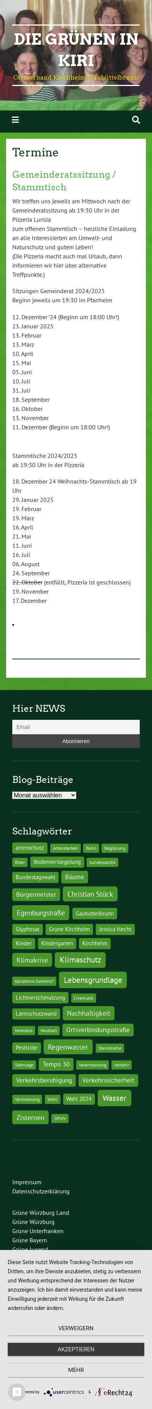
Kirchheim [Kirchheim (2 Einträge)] (94, 943)
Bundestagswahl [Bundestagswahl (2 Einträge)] (35, 877)
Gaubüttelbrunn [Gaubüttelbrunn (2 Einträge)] (95, 913)
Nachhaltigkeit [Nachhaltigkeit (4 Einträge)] (88, 1013)
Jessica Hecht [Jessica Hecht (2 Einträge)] (115, 929)
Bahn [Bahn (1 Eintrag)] (91, 848)
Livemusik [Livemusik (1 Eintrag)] (83, 998)
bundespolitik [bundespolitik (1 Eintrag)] (103, 862)
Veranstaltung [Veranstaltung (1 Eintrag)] (92, 1065)
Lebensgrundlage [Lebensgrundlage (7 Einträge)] (93, 979)
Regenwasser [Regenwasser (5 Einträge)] (68, 1047)
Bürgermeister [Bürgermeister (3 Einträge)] (36, 894)
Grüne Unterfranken (38, 1231)
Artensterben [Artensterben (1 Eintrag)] (65, 848)
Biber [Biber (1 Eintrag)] (20, 862)
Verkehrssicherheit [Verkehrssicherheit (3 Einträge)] (108, 1080)
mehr (76, 1370)
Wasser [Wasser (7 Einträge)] (114, 1097)
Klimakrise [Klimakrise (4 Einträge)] (32, 959)
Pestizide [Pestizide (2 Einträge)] (27, 1047)
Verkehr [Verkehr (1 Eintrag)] (121, 1065)
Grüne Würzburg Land (40, 1212)
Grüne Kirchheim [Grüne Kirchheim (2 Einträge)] (69, 929)
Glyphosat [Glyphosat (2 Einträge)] (27, 929)
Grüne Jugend (30, 1249)
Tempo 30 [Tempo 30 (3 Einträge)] (56, 1064)
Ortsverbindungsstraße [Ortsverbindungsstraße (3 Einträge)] (98, 1030)
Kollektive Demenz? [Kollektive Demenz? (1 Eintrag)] (34, 981)
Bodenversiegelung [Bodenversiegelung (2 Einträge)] (57, 861)
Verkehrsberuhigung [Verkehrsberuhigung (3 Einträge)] (44, 1080)
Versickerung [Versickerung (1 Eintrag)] (27, 1099)
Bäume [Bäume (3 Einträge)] (74, 877)
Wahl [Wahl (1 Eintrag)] (52, 1099)
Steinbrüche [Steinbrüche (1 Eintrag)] (109, 1048)
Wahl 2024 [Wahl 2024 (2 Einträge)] (79, 1098)
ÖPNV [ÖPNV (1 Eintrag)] (60, 1118)
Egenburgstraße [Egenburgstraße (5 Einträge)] (41, 912)
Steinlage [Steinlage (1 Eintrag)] (24, 1065)
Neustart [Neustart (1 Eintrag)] (49, 1030)
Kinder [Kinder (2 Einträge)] (24, 943)
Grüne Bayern (29, 1240)
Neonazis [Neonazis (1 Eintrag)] (24, 1030)
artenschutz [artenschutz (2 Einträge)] (30, 847)
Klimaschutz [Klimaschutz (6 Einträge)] (80, 959)
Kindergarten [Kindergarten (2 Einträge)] (57, 943)
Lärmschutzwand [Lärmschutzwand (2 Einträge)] (36, 1013)
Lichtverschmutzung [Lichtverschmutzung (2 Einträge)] (40, 997)
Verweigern (76, 1328)
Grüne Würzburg (33, 1222)
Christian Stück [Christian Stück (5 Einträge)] (90, 894)
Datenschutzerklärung (41, 1191)
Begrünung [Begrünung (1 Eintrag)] (114, 848)
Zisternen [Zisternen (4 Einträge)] (30, 1117)
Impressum (26, 1182)
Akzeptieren (75, 1349)
